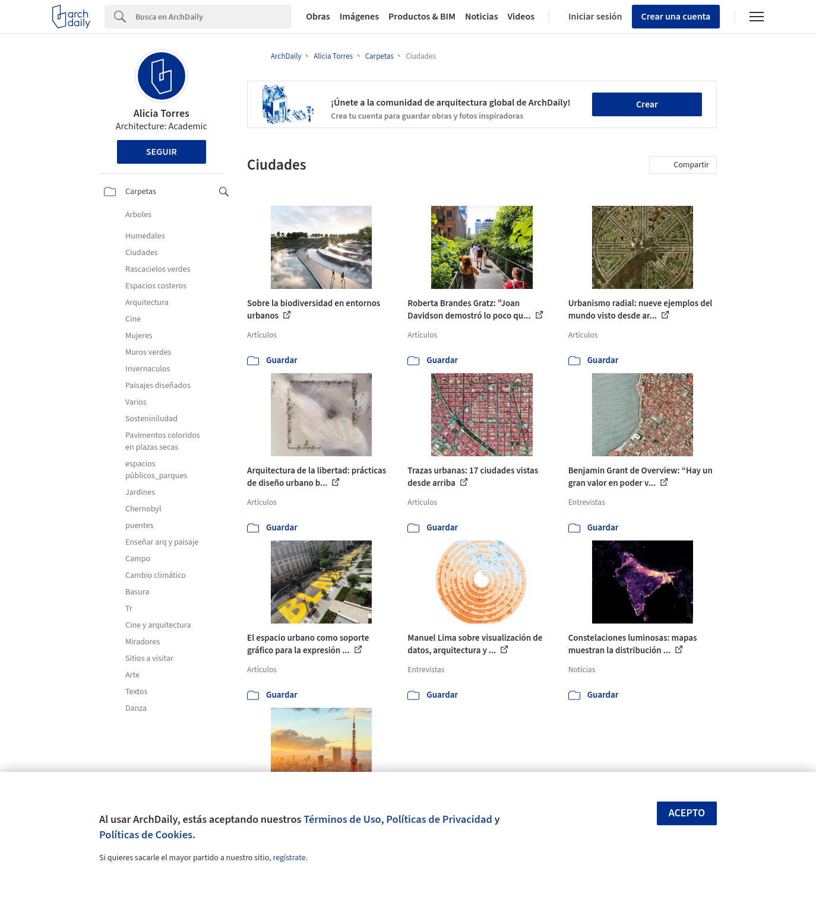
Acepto (687, 813)
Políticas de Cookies (145, 834)
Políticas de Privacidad (439, 819)
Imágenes (359, 16)
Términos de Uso (342, 819)
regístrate (289, 858)
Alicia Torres (161, 113)
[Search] (213, 16)
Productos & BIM (422, 16)
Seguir (161, 151)
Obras (318, 16)
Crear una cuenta (676, 16)
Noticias (481, 16)
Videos (521, 16)
